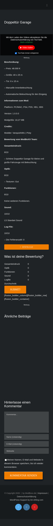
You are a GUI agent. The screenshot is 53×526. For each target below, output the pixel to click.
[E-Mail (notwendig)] (26, 444)
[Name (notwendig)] (26, 437)
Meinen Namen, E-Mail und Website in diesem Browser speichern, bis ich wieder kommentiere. (23, 463)
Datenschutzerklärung (26, 496)
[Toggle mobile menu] (46, 5)
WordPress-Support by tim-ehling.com (26, 500)
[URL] (26, 451)
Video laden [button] (27, 47)
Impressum (42, 493)
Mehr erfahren (26, 42)
